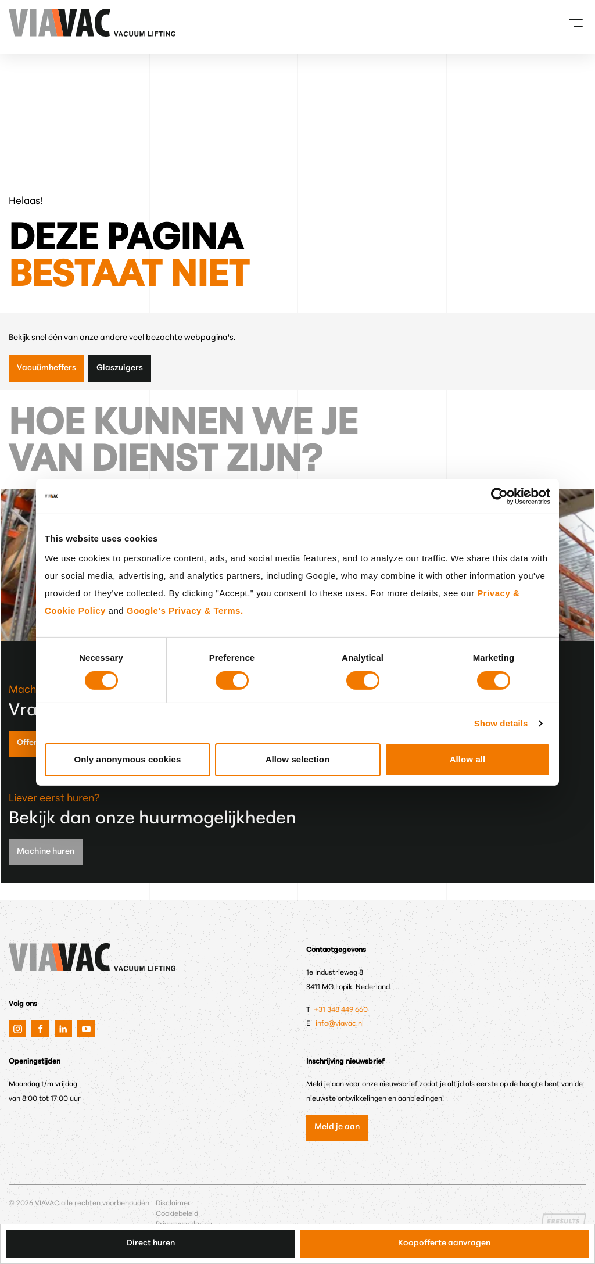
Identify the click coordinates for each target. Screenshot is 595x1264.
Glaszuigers (119, 368)
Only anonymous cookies (127, 759)
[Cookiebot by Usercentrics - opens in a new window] (499, 495)
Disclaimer (173, 1203)
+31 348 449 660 (342, 1010)
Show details (501, 723)
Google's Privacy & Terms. (185, 610)
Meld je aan (337, 1127)
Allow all (468, 759)
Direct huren (151, 1243)
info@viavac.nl (340, 1023)
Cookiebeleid (177, 1214)
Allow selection (298, 759)
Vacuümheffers (46, 368)
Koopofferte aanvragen (444, 1243)
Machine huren (45, 851)
